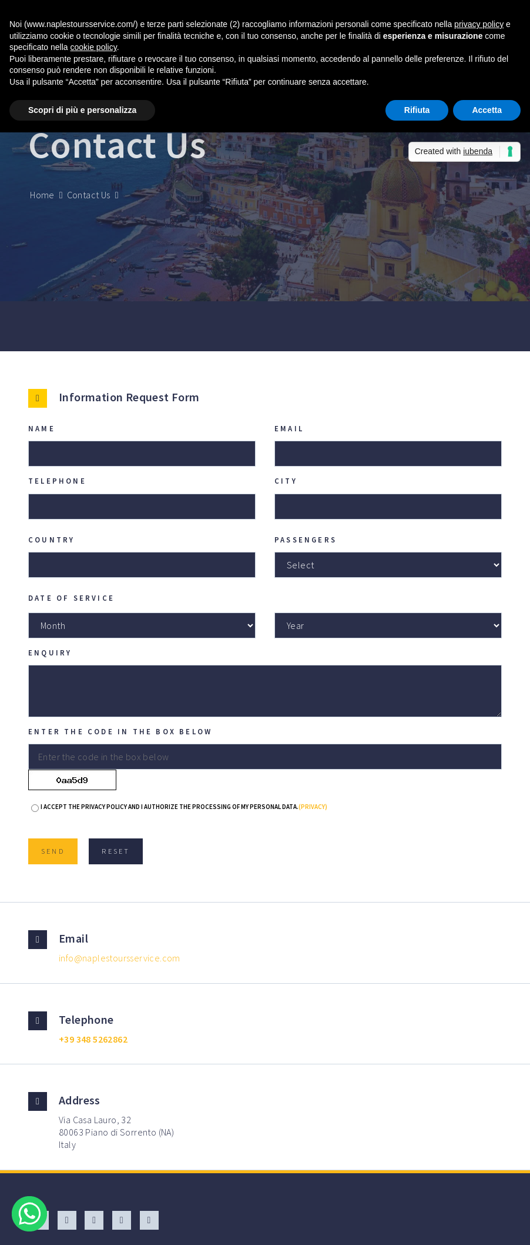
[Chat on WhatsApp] (29, 1215)
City (285, 480)
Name (41, 428)
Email (289, 428)
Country (51, 539)
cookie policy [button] (94, 47)
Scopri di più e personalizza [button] (82, 110)
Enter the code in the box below (120, 731)
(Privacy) (312, 807)
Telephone (57, 480)
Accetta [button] (487, 110)
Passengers (305, 539)
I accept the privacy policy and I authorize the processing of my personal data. (184, 807)
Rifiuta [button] (417, 110)
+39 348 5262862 (93, 1039)
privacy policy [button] (479, 24)
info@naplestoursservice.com (119, 958)
